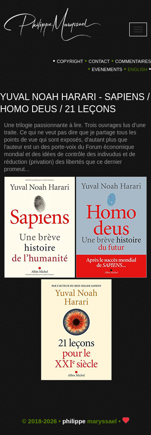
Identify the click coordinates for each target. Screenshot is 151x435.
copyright (70, 61)
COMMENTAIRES (133, 61)
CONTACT (99, 61)
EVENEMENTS (107, 69)
